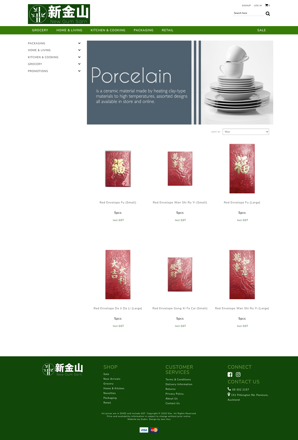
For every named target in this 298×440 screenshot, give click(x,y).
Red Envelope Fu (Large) (242, 202)
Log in (258, 5)
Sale (261, 30)
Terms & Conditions (178, 379)
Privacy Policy (175, 393)
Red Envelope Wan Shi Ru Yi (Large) (242, 308)
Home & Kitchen (113, 388)
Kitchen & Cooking (108, 30)
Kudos (144, 419)
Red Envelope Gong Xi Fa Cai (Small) (180, 308)
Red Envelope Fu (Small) (118, 202)
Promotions (38, 71)
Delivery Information (179, 384)
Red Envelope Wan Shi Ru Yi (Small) (180, 202)
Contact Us (173, 403)
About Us (172, 398)
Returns (171, 389)
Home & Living (69, 30)
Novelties (109, 393)
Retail (167, 30)
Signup (246, 5)
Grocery (40, 30)
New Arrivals (111, 379)
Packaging (144, 30)
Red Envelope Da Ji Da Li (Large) (118, 308)
